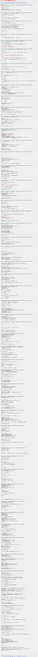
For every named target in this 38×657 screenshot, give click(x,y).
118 (1, 647)
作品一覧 (5, 2)
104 (1, 512)
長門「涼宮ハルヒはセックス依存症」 (22, 2)
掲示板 (10, 2)
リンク (14, 2)
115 (1, 605)
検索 (12, 2)
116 (1, 625)
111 (1, 570)
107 (1, 537)
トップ (2, 2)
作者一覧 (8, 2)
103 (1, 501)
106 (1, 524)
